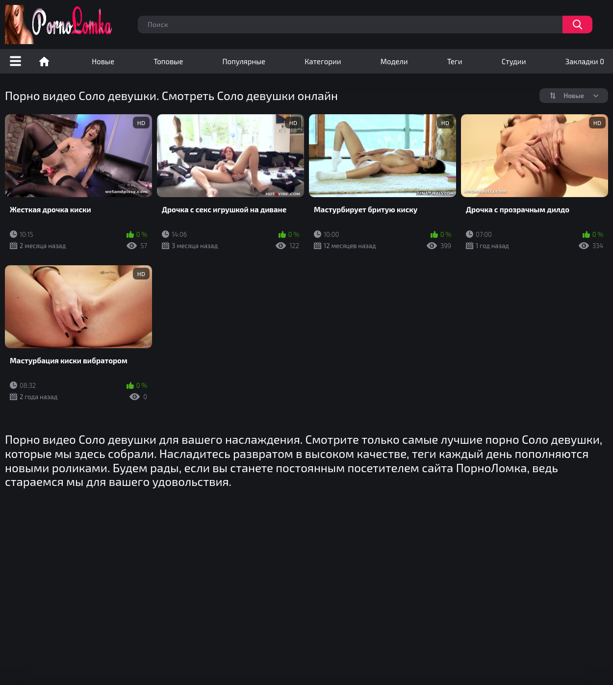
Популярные (243, 61)
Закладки (584, 61)
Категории (323, 61)
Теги (454, 61)
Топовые (168, 61)
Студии (514, 61)
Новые (103, 61)
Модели (394, 61)
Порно (44, 61)
